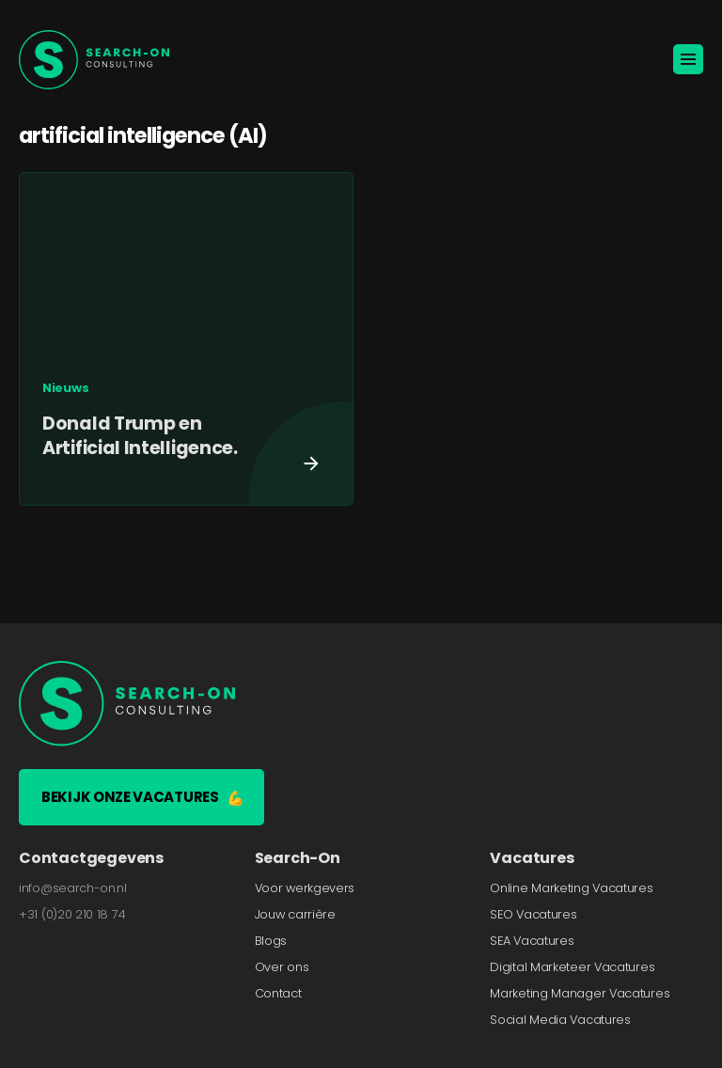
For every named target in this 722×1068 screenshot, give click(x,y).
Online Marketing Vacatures (571, 888)
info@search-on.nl (73, 888)
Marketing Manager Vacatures (579, 993)
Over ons (282, 967)
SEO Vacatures (533, 914)
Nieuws (65, 388)
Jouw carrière (295, 914)
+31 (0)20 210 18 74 (72, 914)
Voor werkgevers (305, 888)
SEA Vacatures (531, 941)
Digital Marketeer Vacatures (572, 967)
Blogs (271, 941)
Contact (278, 993)
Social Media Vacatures (560, 1020)
